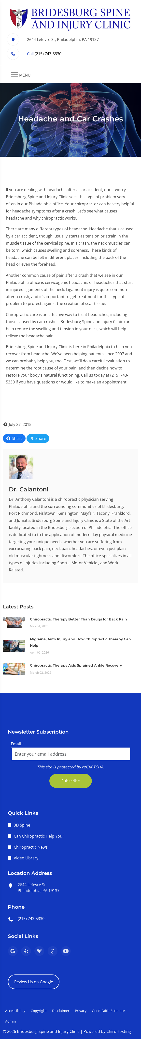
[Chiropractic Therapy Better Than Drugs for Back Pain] (14, 622)
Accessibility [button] (15, 1010)
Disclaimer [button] (61, 1010)
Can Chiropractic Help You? (39, 836)
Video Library (26, 858)
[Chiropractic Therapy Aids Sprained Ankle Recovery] (14, 668)
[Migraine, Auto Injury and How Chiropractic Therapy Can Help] (14, 645)
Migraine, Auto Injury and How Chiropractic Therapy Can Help (80, 642)
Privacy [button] (80, 1010)
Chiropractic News (31, 847)
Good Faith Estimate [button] (108, 1010)
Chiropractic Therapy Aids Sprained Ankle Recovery (76, 665)
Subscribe (70, 781)
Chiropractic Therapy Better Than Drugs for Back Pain (78, 619)
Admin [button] (10, 1021)
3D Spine (22, 825)
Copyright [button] (39, 1010)
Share (14, 438)
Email (17, 744)
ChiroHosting (118, 1031)
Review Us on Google (33, 982)
